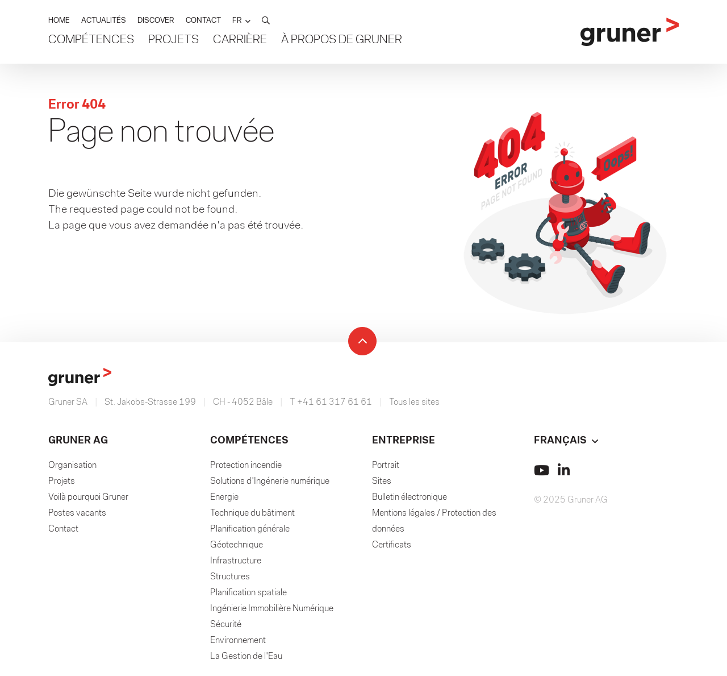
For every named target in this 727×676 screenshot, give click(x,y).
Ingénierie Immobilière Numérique (271, 609)
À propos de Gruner (341, 40)
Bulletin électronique (409, 497)
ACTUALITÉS (103, 20)
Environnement (238, 641)
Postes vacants (77, 513)
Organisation (72, 466)
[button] (241, 20)
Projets (173, 40)
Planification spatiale (248, 593)
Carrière (240, 40)
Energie (224, 497)
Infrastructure (235, 561)
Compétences (91, 40)
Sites (381, 482)
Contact (63, 529)
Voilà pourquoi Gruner (88, 497)
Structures (230, 577)
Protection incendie (246, 466)
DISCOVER (155, 20)
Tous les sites (414, 403)
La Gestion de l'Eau (246, 657)
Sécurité (225, 625)
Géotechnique (236, 545)
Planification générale (250, 529)
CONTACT (203, 20)
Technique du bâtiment (252, 513)
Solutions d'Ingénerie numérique (269, 482)
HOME (59, 20)
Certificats (391, 545)
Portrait (385, 466)
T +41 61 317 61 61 (331, 403)
